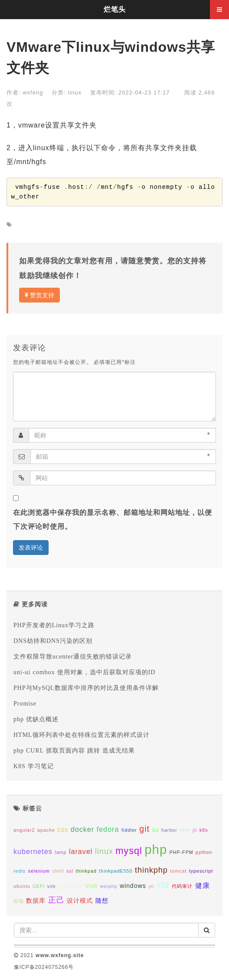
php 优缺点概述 (36, 719)
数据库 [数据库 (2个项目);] (36, 900)
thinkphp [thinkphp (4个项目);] (151, 870)
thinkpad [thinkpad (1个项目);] (86, 871)
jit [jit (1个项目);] (195, 830)
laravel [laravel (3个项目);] (81, 851)
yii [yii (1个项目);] (151, 886)
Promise (24, 703)
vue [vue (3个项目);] (91, 885)
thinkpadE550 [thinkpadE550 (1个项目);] (115, 871)
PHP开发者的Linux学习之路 (54, 625)
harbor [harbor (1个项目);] (169, 830)
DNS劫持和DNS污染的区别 (52, 641)
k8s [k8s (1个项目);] (204, 830)
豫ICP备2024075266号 (44, 967)
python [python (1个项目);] (204, 852)
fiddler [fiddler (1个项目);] (129, 830)
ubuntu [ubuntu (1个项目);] (21, 886)
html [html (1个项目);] (185, 830)
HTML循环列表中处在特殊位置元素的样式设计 (81, 735)
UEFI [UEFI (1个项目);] (39, 886)
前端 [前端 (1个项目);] (18, 901)
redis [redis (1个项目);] (19, 871)
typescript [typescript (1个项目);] (201, 871)
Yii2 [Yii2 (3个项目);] (163, 885)
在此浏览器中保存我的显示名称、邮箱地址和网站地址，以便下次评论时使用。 (112, 519)
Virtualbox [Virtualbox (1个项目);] (70, 886)
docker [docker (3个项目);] (82, 829)
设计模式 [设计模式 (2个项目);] (80, 900)
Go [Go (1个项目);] (155, 830)
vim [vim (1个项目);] (51, 886)
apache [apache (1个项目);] (46, 830)
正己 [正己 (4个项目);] (56, 900)
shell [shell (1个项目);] (58, 871)
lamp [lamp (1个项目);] (60, 852)
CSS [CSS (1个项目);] (62, 830)
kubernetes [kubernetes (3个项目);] (32, 851)
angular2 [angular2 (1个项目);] (24, 830)
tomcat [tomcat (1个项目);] (178, 871)
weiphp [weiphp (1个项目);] (109, 886)
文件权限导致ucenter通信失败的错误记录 (72, 656)
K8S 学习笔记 (33, 766)
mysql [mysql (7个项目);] (128, 850)
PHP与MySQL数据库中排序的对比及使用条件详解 (86, 688)
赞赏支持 (39, 295)
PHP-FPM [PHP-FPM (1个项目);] (181, 852)
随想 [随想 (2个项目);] (101, 900)
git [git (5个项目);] (144, 828)
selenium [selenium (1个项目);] (39, 871)
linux (75, 92)
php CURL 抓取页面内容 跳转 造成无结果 (74, 750)
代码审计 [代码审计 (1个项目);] (182, 886)
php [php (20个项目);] (155, 849)
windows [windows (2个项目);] (133, 885)
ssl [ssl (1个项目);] (69, 871)
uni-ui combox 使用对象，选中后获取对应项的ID (84, 672)
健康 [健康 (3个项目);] (202, 885)
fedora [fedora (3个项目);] (108, 829)
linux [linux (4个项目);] (104, 851)
